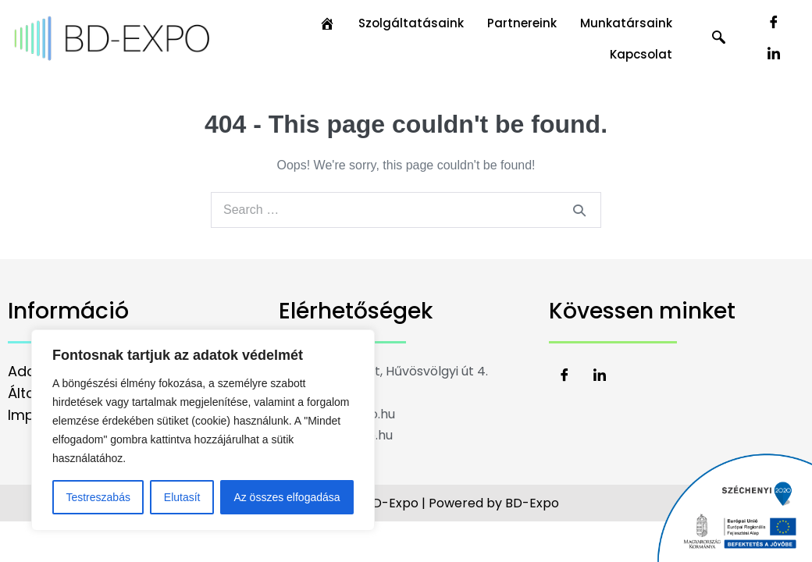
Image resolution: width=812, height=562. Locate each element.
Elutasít (182, 497)
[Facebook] (773, 23)
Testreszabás (98, 497)
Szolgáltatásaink (411, 23)
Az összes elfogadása (286, 497)
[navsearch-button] (719, 39)
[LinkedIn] (773, 54)
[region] (203, 430)
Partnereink (522, 23)
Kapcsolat (641, 54)
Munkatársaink (626, 23)
